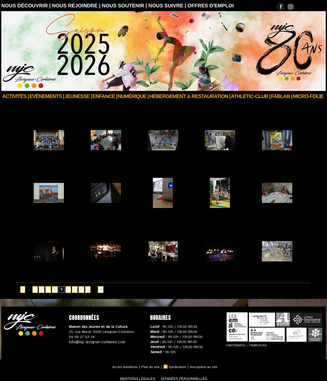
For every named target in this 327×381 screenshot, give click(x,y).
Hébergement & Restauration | (189, 96)
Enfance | (105, 96)
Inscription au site (205, 362)
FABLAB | (281, 96)
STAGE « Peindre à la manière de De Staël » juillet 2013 (48, 220)
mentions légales (132, 374)
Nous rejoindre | (77, 5)
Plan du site (149, 362)
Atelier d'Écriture (271, 215)
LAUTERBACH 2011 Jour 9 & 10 (159, 167)
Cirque (149, 271)
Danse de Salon (214, 271)
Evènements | (46, 96)
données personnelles (190, 374)
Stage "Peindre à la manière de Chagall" (274, 167)
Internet (150, 215)
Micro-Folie (308, 96)
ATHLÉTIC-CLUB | (250, 96)
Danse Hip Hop (270, 271)
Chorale (93, 271)
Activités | (15, 96)
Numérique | (133, 96)
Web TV (207, 215)
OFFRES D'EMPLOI (211, 5)
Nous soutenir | (125, 5)
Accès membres (122, 362)
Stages (206, 164)
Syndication (177, 362)
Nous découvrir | (26, 5)
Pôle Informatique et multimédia (104, 218)
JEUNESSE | (78, 96)
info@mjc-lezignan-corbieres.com (95, 337)
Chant (35, 271)
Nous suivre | (168, 5)
